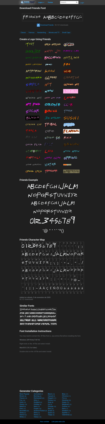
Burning (37, 396)
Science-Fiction (40, 411)
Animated (38, 394)
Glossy (52, 400)
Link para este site (58, 422)
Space (51, 413)
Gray (50, 402)
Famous (32, 32)
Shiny (37, 413)
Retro (65, 409)
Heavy (23, 404)
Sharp (23, 413)
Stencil (23, 415)
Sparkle (66, 413)
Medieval (66, 404)
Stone (37, 415)
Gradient (38, 402)
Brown (23, 396)
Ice (50, 404)
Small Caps (66, 32)
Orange (52, 406)
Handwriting (41, 32)
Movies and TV (54, 32)
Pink (23, 409)
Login (82, 3)
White (23, 417)
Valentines (67, 415)
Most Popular (24, 394)
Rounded (24, 411)
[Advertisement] (10, 37)
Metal (23, 406)
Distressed (39, 398)
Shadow (66, 411)
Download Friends (45, 25)
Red (51, 409)
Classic (23, 32)
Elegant (52, 398)
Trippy (51, 415)
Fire (64, 398)
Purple (37, 409)
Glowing (66, 400)
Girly (36, 400)
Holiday (37, 404)
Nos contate (44, 422)
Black (51, 394)
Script (51, 411)
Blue (65, 394)
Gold (23, 402)
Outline (66, 406)
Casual (51, 396)
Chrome (66, 396)
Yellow (37, 417)
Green (65, 402)
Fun (22, 400)
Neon (37, 406)
